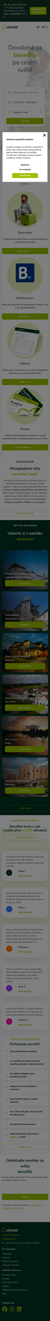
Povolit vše (25, 175)
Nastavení (25, 165)
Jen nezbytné (25, 169)
